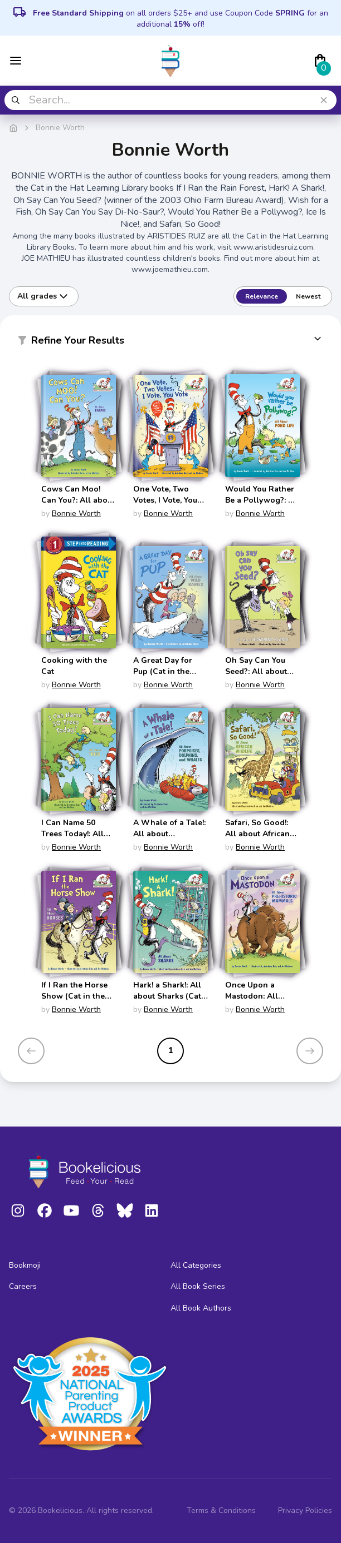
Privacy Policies (305, 1510)
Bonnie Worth (76, 513)
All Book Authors (200, 1308)
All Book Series (197, 1286)
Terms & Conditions (221, 1510)
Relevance (261, 296)
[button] (170, 342)
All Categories (195, 1265)
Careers (23, 1286)
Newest (308, 296)
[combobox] (170, 100)
